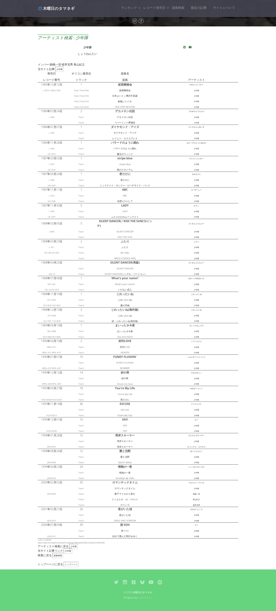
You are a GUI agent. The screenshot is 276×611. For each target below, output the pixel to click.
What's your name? (124, 278)
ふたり (125, 241)
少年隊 (87, 47)
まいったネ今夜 (125, 325)
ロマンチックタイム (125, 482)
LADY (125, 205)
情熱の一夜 (125, 467)
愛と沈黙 (125, 451)
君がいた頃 (125, 509)
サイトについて (224, 7)
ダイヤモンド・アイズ (125, 127)
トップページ (71, 564)
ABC (125, 190)
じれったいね (125, 294)
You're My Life (125, 388)
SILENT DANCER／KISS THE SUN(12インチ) (124, 223)
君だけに (125, 174)
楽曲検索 (178, 7)
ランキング (129, 7)
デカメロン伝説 (125, 111)
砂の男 (125, 372)
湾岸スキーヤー (125, 435)
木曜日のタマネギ (56, 8)
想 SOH (125, 525)
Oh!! (125, 419)
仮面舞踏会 (125, 84)
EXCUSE (125, 404)
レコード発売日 (154, 7)
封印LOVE (124, 341)
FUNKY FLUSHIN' (125, 357)
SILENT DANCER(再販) (125, 262)
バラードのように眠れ (125, 143)
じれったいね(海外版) (125, 310)
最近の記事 (199, 7)
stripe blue (125, 158)
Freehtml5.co (145, 597)
